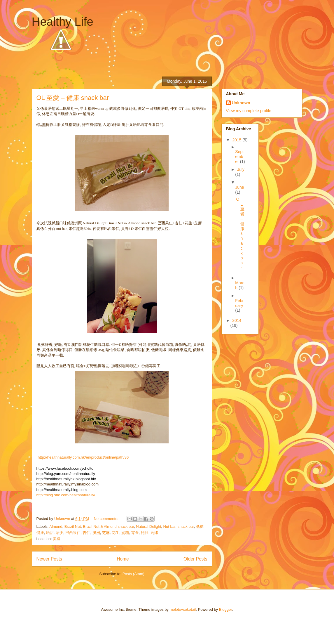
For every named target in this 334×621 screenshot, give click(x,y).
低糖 (200, 526)
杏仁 (86, 532)
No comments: (106, 518)
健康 (40, 532)
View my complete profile (248, 110)
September (239, 156)
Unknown (241, 102)
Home (123, 558)
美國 (56, 539)
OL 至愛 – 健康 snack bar (72, 97)
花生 (115, 532)
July (240, 169)
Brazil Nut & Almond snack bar (108, 526)
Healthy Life (62, 21)
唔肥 (59, 532)
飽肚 (144, 532)
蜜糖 (125, 532)
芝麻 (106, 532)
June (239, 187)
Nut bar (169, 526)
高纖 (154, 532)
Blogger (225, 609)
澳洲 (96, 532)
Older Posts (195, 558)
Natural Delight (148, 526)
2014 (236, 320)
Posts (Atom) (133, 574)
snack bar (186, 526)
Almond (55, 526)
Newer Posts (49, 558)
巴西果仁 (73, 532)
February (239, 303)
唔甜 (50, 532)
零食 (135, 532)
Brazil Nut (72, 526)
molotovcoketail (183, 609)
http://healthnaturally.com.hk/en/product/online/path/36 (83, 457)
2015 (237, 140)
